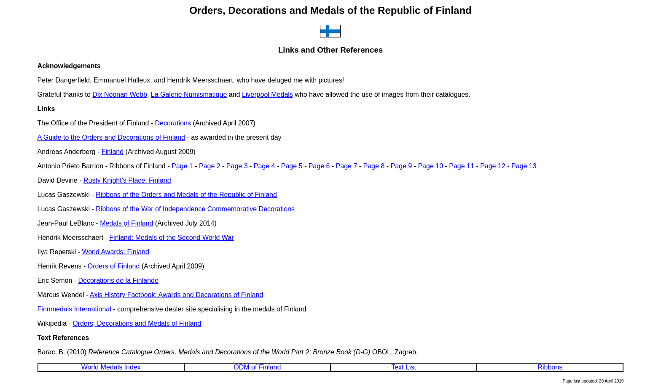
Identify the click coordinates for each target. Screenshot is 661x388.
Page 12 (492, 166)
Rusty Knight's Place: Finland (127, 180)
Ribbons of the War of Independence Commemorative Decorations (195, 209)
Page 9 (401, 166)
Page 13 (524, 166)
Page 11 (461, 166)
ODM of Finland (257, 367)
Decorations (173, 123)
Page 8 (374, 166)
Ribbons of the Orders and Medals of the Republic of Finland (186, 194)
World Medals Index (111, 367)
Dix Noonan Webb (119, 94)
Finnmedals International (74, 309)
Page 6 (319, 166)
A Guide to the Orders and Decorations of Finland (111, 137)
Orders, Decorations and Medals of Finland (137, 323)
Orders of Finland (114, 266)
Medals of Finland (126, 223)
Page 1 (182, 166)
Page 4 (264, 166)
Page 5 (292, 166)
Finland (113, 151)
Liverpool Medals (267, 94)
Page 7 (346, 166)
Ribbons (549, 367)
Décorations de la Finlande (118, 280)
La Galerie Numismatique (189, 94)
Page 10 (430, 166)
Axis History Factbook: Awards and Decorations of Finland (176, 294)
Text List (403, 367)
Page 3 (237, 166)
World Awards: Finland (115, 251)
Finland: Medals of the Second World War (171, 237)
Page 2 (209, 166)
